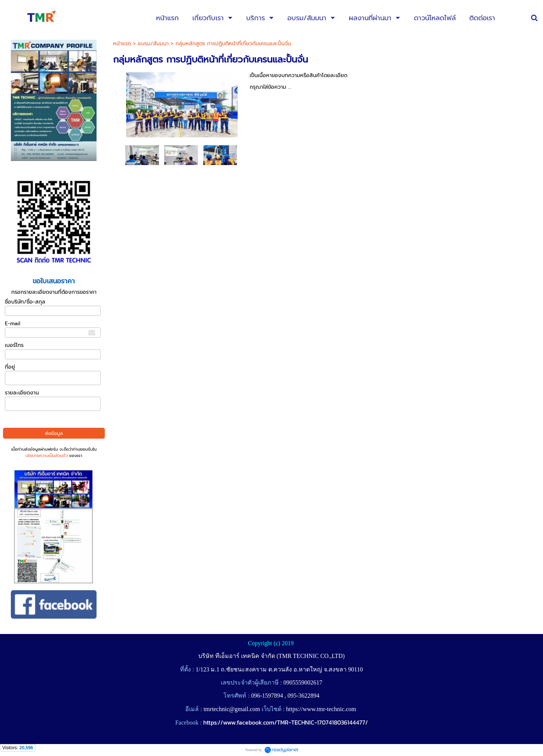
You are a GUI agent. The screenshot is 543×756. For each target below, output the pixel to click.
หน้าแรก (122, 44)
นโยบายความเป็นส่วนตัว (46, 455)
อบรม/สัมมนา (153, 44)
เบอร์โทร (14, 345)
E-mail (12, 323)
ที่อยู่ (10, 367)
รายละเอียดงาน (22, 393)
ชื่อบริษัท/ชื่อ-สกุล (25, 302)
